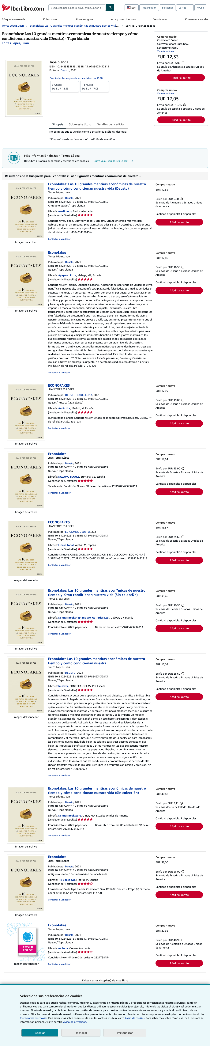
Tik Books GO (66, 879)
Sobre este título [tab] (80, 124)
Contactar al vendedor (59, 238)
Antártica (64, 408)
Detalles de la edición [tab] (111, 124)
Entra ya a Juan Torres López (114, 161)
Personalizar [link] (125, 1032)
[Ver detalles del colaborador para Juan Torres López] (15, 43)
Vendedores (160, 19)
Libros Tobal (66, 545)
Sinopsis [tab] (57, 124)
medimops (65, 211)
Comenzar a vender (196, 19)
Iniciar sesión (149, 7)
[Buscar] (110, 7)
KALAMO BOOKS (68, 476)
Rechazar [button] (81, 1032)
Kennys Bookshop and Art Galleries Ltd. (83, 617)
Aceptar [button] (40, 1032)
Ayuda (200, 7)
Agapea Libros (67, 275)
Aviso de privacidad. (75, 1021)
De (64, 86)
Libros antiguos (84, 19)
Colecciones (50, 19)
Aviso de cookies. (135, 1018)
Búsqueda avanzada (13, 19)
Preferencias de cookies (33, 1018)
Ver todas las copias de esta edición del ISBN (76, 78)
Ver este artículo (165, 51)
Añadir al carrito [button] (181, 77)
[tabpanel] (100, 135)
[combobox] (77, 7)
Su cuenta (167, 7)
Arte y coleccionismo (123, 19)
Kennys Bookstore (69, 815)
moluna (63, 948)
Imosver (63, 686)
